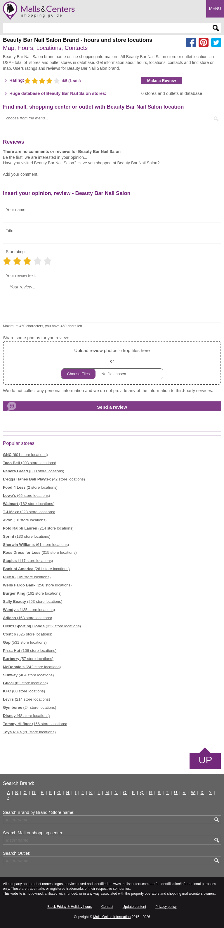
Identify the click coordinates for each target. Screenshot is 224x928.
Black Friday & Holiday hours (69, 907)
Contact (107, 907)
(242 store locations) (32, 667)
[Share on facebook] (191, 43)
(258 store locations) (37, 585)
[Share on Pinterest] (204, 43)
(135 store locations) (29, 609)
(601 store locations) (25, 454)
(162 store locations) (28, 504)
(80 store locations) (24, 691)
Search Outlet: (16, 853)
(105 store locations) (27, 577)
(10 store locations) (25, 520)
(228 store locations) (29, 512)
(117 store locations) (28, 560)
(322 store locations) (42, 626)
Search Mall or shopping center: (33, 833)
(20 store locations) (29, 732)
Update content (134, 907)
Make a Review (161, 80)
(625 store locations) (27, 634)
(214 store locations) (38, 528)
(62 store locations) (25, 683)
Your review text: (21, 275)
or (112, 363)
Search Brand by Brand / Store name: (38, 812)
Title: (10, 230)
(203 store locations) (29, 463)
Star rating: (16, 251)
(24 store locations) (29, 707)
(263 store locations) (32, 601)
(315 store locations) (40, 552)
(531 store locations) (25, 642)
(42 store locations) (44, 479)
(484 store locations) (28, 675)
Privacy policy (166, 907)
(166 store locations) (35, 724)
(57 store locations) (28, 659)
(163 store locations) (27, 618)
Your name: (16, 209)
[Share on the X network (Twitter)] (216, 43)
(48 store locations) (26, 715)
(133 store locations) (27, 536)
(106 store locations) (29, 650)
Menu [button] (215, 8)
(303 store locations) (33, 471)
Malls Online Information (112, 917)
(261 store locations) (36, 569)
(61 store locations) (36, 544)
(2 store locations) (30, 487)
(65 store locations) (26, 495)
